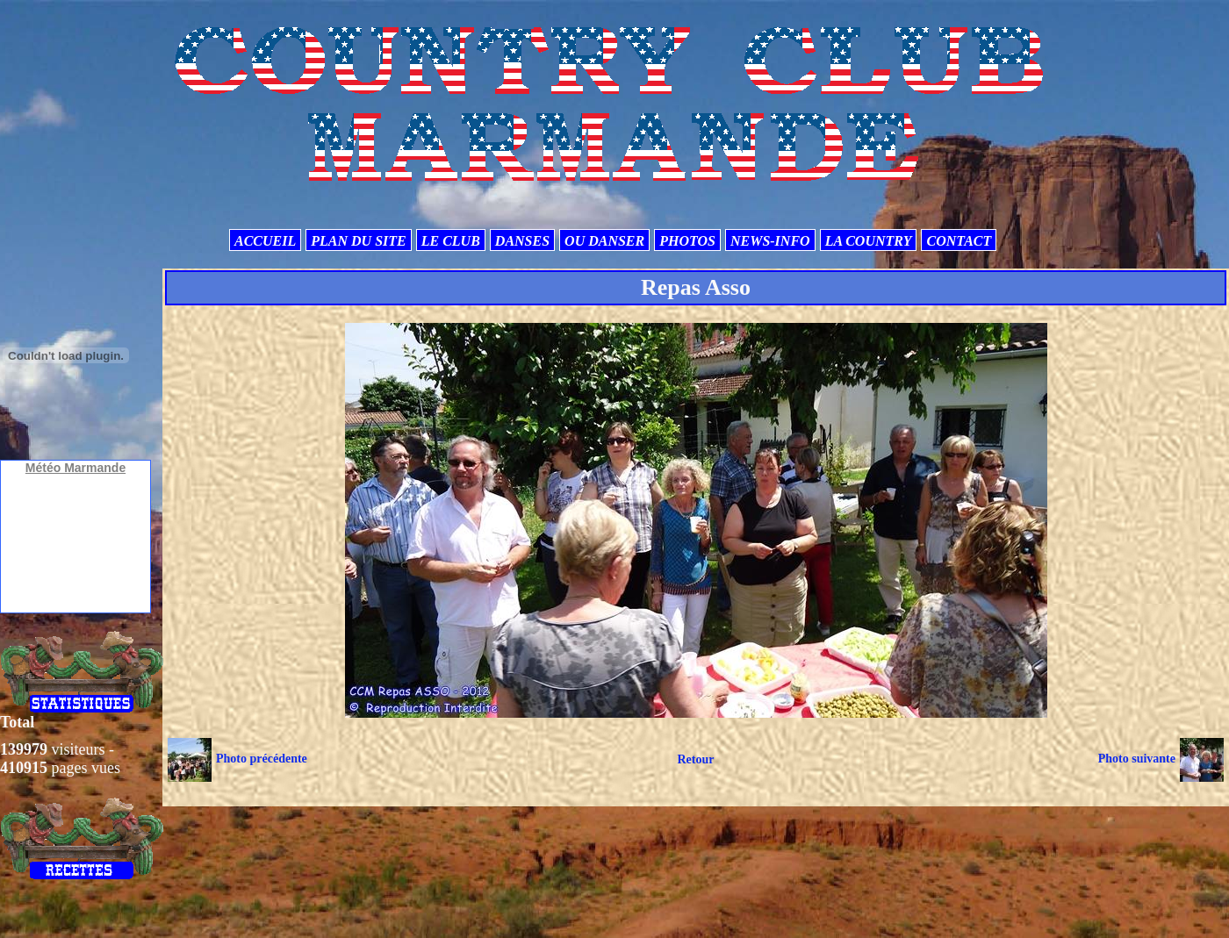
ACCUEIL (265, 240)
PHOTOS (687, 240)
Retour (695, 759)
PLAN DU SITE (358, 240)
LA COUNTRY (868, 240)
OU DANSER (604, 240)
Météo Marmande (75, 468)
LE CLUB (450, 240)
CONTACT (958, 240)
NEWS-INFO (770, 240)
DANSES (522, 240)
